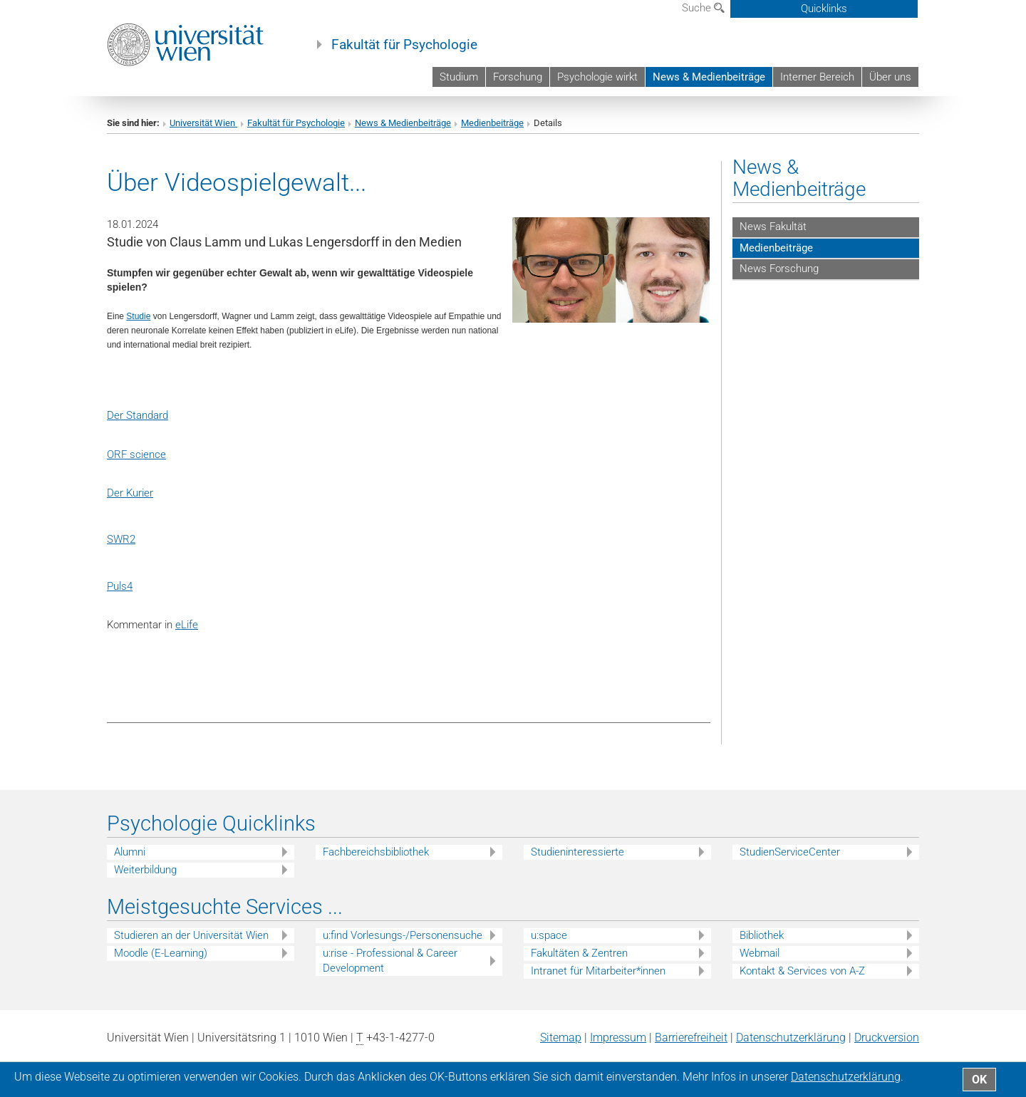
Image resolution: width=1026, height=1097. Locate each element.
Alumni (129, 852)
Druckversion (886, 1037)
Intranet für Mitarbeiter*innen (598, 971)
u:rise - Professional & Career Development (390, 960)
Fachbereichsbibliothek (376, 852)
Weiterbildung (145, 869)
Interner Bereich (817, 77)
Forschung (517, 77)
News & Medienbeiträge (709, 77)
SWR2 (121, 539)
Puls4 (120, 586)
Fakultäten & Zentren (579, 953)
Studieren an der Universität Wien (191, 935)
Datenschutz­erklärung (791, 1037)
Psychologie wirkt (597, 77)
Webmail (759, 953)
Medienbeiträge (492, 123)
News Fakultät (773, 226)
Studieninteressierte (577, 852)
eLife (186, 624)
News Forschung (779, 268)
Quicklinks (824, 8)
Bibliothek (762, 935)
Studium (459, 77)
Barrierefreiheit (691, 1037)
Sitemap (560, 1037)
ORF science (136, 454)
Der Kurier (130, 493)
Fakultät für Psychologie (404, 45)
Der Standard (137, 415)
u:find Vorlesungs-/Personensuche (402, 935)
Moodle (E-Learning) (160, 953)
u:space (549, 935)
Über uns (890, 77)
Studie (138, 316)
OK (979, 1079)
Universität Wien (203, 123)
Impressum (618, 1037)
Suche (703, 7)
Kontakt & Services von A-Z (802, 971)
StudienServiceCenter (790, 852)
